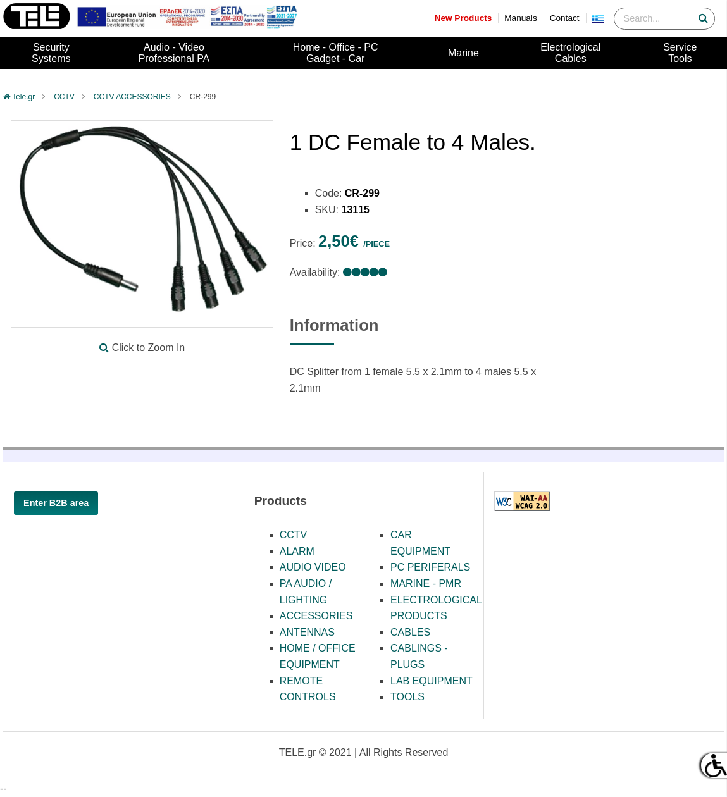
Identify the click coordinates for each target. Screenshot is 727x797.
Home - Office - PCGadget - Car (335, 53)
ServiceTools (680, 53)
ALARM (297, 551)
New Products (463, 18)
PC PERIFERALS (430, 567)
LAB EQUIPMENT (431, 681)
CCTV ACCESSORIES (132, 96)
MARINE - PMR (425, 583)
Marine (463, 52)
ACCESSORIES (316, 615)
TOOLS (407, 696)
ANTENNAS (307, 632)
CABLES (410, 632)
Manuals (520, 18)
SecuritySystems (51, 53)
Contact (565, 18)
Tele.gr (23, 96)
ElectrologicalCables (570, 53)
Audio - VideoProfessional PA (174, 53)
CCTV (64, 96)
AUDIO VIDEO (313, 567)
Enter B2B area (56, 503)
